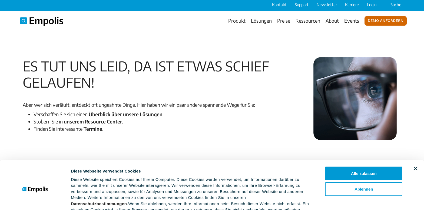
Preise (283, 21)
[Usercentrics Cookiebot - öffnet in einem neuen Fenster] (35, 199)
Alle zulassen (364, 148)
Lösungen (261, 21)
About (332, 21)
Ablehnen (364, 164)
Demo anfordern (385, 20)
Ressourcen (308, 21)
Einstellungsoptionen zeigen (99, 199)
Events (351, 21)
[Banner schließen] (416, 143)
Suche (392, 4)
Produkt (237, 21)
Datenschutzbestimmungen (99, 178)
